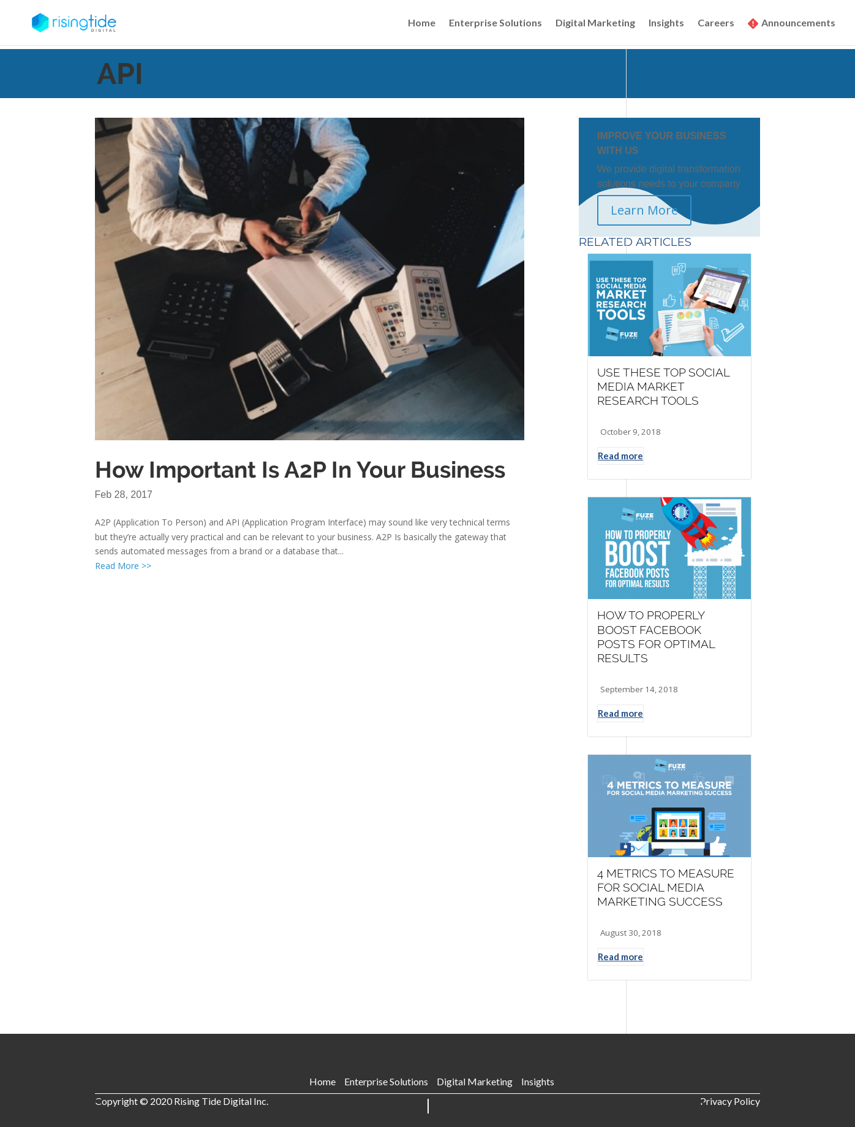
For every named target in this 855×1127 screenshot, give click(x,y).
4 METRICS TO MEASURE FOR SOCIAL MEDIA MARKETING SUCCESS (665, 887)
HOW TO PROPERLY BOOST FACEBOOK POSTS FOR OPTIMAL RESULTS (656, 636)
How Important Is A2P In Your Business (300, 469)
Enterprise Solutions (495, 23)
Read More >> (123, 565)
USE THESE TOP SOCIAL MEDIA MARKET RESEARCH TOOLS (663, 386)
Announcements (798, 23)
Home (421, 23)
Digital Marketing (595, 23)
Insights (666, 23)
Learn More (644, 210)
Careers (716, 23)
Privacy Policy (730, 1101)
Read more (620, 455)
